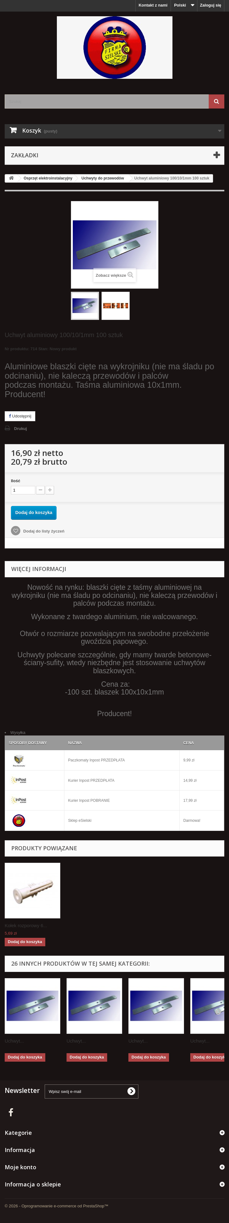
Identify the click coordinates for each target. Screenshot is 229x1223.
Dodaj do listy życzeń (43, 531)
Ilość (15, 480)
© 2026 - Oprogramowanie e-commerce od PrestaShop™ (56, 1206)
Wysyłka (17, 732)
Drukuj (20, 428)
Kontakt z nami (153, 5)
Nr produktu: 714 (41, 349)
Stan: (43, 348)
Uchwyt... (14, 1041)
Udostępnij (20, 416)
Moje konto (20, 1167)
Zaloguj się (210, 5)
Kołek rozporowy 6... (26, 925)
